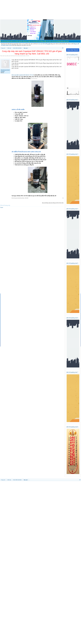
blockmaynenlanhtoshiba (20, 55)
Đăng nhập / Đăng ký (72, 50)
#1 (63, 198)
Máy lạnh (8, 55)
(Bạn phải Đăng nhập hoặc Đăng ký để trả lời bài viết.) (53, 202)
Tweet (1, 207)
